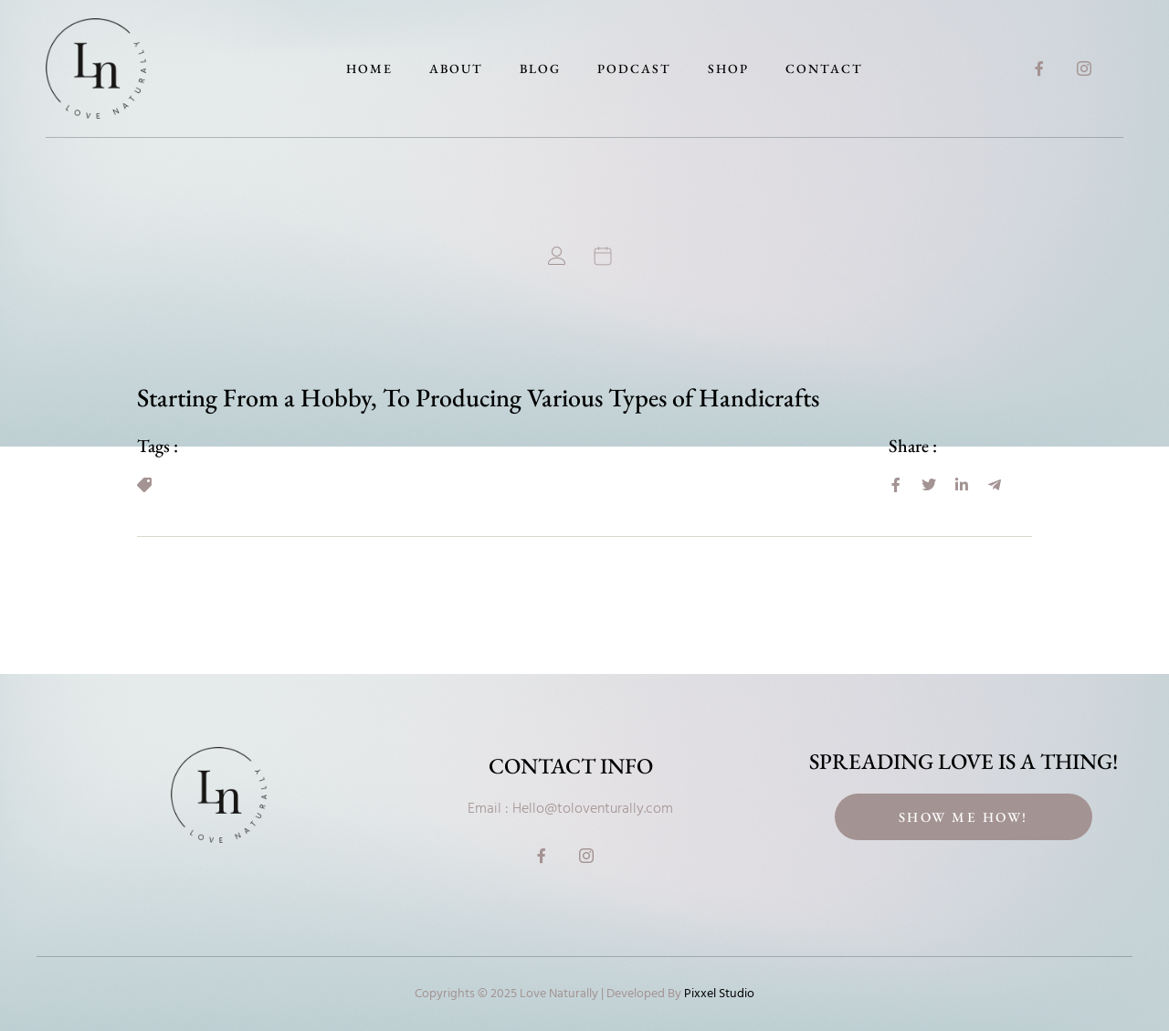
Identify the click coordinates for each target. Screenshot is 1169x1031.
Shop (728, 68)
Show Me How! (963, 817)
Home (369, 68)
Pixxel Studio (719, 994)
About (456, 68)
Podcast (634, 68)
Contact (824, 68)
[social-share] (896, 485)
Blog (540, 68)
